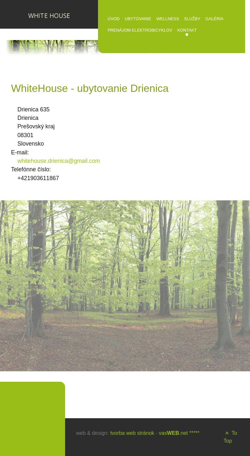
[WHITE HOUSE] (49, 14)
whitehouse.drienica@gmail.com (59, 161)
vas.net (173, 433)
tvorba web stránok (132, 433)
